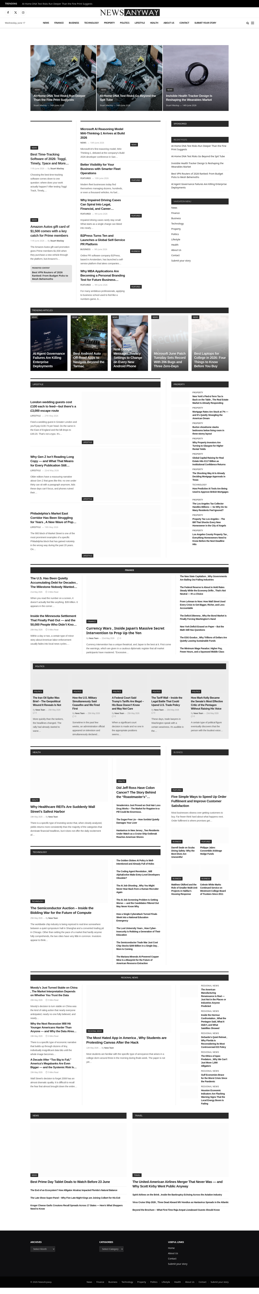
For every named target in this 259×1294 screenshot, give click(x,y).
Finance (59, 22)
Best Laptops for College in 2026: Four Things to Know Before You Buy (210, 366)
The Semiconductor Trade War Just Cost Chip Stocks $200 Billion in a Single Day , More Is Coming (137, 952)
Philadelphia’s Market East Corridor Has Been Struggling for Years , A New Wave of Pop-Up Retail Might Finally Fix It (52, 524)
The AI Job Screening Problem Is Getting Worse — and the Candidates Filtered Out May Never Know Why (137, 909)
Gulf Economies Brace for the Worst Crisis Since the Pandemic (214, 1084)
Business (74, 22)
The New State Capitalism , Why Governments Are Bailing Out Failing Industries (203, 584)
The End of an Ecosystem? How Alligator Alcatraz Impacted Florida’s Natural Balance (73, 1196)
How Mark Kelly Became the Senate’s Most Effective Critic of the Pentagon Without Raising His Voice (207, 709)
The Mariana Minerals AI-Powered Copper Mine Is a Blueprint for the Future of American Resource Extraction (137, 966)
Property (109, 22)
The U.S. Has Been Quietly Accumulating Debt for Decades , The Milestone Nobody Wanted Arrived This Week (53, 590)
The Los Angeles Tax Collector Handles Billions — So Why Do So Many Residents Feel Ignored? (209, 513)
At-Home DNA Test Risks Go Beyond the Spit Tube (127, 97)
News (46, 22)
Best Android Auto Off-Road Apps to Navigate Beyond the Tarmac (88, 366)
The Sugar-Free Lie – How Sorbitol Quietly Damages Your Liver (137, 827)
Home (171, 1254)
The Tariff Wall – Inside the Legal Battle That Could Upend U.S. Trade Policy (166, 708)
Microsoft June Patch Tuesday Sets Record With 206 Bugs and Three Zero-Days (169, 366)
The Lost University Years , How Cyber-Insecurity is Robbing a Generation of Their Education (138, 937)
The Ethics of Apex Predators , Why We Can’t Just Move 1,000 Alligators (214, 1067)
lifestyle (38, 390)
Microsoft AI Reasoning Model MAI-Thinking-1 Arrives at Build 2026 (98, 133)
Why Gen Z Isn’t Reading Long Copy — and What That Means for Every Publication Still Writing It (53, 468)
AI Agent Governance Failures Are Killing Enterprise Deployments (49, 366)
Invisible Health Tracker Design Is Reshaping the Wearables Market (191, 97)
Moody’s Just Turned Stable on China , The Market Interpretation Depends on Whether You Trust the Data (53, 997)
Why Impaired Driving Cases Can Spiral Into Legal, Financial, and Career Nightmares (102, 208)
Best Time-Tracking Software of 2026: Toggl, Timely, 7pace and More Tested (48, 159)
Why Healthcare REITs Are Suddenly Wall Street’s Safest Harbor (62, 815)
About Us (169, 22)
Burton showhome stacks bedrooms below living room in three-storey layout (208, 436)
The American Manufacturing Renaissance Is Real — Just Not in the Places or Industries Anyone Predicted (213, 1004)
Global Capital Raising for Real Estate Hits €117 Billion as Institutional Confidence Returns (208, 467)
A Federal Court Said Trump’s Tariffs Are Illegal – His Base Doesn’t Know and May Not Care (128, 709)
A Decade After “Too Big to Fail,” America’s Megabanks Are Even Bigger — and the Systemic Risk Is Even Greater (52, 1069)
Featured (135, 181)
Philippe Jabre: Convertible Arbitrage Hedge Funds (211, 856)
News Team (93, 644)
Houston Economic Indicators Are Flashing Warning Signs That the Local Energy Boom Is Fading (213, 1103)
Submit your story (205, 22)
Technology (91, 22)
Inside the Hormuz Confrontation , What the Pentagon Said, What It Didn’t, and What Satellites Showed (213, 1028)
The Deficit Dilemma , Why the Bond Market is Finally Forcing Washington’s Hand (203, 624)
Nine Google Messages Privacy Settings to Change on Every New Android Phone (127, 364)
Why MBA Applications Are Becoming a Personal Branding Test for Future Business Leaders (101, 281)
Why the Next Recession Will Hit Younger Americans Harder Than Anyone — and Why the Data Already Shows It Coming (53, 1033)
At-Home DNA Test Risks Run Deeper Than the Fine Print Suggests (57, 3)
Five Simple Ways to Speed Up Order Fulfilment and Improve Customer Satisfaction (198, 807)
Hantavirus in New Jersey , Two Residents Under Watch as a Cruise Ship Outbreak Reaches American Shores (137, 840)
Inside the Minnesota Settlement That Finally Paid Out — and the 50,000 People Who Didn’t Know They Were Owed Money (53, 629)
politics (39, 672)
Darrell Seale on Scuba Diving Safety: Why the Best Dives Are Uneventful (183, 858)
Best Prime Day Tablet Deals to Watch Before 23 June (70, 1188)
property (179, 390)
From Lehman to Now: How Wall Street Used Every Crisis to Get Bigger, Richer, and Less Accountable (202, 611)
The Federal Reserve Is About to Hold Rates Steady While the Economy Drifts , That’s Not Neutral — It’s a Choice (203, 596)
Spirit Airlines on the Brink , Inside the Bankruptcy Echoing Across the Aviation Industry (177, 1201)
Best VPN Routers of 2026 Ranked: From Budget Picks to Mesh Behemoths (50, 275)
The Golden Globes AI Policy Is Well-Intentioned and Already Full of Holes (135, 868)
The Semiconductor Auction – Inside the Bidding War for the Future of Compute (61, 916)
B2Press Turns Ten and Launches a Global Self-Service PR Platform (99, 244)
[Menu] (252, 23)
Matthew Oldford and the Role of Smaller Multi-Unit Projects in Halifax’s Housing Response (184, 896)
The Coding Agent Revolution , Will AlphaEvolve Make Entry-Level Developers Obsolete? (138, 880)
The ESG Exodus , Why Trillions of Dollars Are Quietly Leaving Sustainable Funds (203, 645)
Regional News (95, 1037)
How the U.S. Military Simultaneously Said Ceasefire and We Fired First (86, 709)
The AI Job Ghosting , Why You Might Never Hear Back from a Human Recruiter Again (137, 895)
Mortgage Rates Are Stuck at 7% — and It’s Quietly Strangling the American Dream (210, 421)
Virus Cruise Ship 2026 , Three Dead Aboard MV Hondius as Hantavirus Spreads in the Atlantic (180, 1208)
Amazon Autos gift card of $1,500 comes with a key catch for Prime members (49, 231)
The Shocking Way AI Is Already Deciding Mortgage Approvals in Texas (208, 482)
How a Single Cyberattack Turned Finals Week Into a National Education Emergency (136, 923)
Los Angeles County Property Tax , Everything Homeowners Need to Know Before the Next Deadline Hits (210, 545)
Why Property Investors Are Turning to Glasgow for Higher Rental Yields (207, 452)
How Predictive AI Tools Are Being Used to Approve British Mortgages (210, 496)
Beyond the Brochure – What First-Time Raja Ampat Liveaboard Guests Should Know (176, 1216)
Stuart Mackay (40, 105)
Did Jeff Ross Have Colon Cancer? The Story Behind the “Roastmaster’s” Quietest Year (136, 798)
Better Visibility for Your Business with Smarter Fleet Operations (102, 170)
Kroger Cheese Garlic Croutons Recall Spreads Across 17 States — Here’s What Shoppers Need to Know (76, 1213)
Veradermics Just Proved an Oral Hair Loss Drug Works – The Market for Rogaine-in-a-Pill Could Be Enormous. (138, 814)
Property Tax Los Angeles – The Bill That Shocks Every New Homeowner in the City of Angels (209, 528)
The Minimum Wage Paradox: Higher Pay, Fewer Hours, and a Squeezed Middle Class (202, 656)
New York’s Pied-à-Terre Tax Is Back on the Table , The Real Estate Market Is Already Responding (210, 405)
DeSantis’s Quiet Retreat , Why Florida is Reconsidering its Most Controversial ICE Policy (214, 1048)
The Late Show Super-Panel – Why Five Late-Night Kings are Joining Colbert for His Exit (75, 1204)
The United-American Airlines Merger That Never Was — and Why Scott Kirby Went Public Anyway (177, 1190)
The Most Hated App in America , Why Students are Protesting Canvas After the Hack (126, 1046)
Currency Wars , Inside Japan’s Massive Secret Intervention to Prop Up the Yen (125, 636)
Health (154, 22)
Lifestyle (140, 22)
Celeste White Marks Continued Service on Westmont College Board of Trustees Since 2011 (213, 896)
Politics (124, 22)
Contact (184, 22)
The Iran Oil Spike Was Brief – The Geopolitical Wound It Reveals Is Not (47, 708)
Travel (139, 1122)
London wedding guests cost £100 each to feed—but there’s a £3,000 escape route (53, 412)
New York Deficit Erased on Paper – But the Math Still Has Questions (202, 634)
